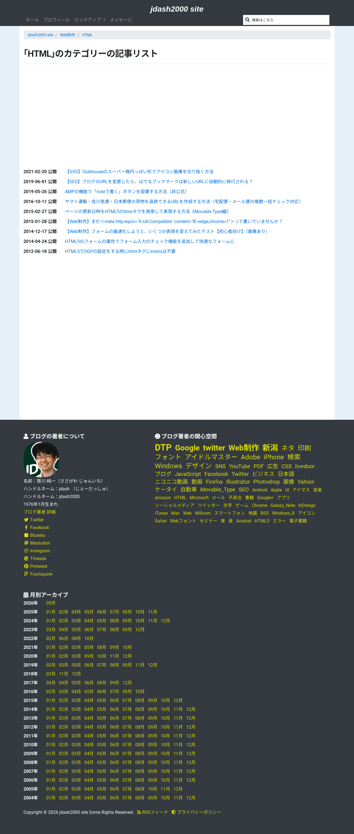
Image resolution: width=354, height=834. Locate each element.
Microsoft (199, 497)
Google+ (265, 497)
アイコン (306, 513)
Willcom (203, 513)
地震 (252, 513)
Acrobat (243, 521)
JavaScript (188, 474)
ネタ (288, 448)
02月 (63, 612)
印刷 (304, 448)
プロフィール (56, 19)
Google (187, 447)
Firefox (214, 481)
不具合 (235, 497)
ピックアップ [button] (88, 19)
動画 (196, 481)
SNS (220, 466)
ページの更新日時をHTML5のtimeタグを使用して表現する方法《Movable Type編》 (148, 211)
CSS (287, 466)
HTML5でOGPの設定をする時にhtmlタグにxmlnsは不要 (120, 251)
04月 (76, 612)
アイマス (301, 490)
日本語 (286, 474)
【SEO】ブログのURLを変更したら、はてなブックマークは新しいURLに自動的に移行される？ (159, 181)
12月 (165, 620)
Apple (276, 490)
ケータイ (166, 489)
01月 (51, 612)
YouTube (239, 466)
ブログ (163, 474)
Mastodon (37, 543)
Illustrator (238, 481)
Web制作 (67, 35)
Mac (175, 513)
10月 (140, 612)
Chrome (259, 505)
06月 (101, 612)
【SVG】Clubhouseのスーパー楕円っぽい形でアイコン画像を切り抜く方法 (139, 171)
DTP (163, 447)
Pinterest (35, 566)
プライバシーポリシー (196, 812)
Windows (168, 466)
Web (187, 513)
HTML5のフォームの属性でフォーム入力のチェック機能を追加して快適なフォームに (150, 241)
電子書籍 (298, 521)
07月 (114, 612)
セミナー (208, 521)
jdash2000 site (176, 9)
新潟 (270, 447)
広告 (272, 466)
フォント (168, 457)
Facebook (36, 527)
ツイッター (209, 505)
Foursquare (38, 574)
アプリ (283, 497)
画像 (288, 481)
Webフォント (183, 521)
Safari (161, 521)
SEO (244, 489)
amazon (163, 497)
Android (259, 490)
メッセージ (121, 19)
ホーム (32, 19)
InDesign (307, 505)
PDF (259, 466)
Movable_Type (217, 489)
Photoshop (266, 481)
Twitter (34, 519)
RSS (265, 513)
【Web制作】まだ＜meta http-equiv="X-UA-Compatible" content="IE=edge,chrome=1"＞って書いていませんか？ (174, 221)
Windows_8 (283, 513)
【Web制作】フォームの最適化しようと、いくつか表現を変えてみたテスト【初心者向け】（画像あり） (167, 231)
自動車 (188, 489)
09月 (127, 612)
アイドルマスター (211, 457)
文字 (227, 505)
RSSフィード (152, 812)
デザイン (198, 466)
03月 (76, 620)
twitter (214, 447)
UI (287, 490)
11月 (152, 612)
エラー (279, 521)
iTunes (161, 513)
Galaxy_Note (282, 505)
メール (218, 497)
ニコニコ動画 (171, 481)
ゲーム (242, 505)
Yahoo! (306, 481)
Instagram (37, 550)
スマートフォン (229, 513)
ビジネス (263, 474)
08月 (114, 620)
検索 (294, 457)
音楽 (317, 490)
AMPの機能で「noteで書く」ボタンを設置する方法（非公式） (127, 191)
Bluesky (34, 535)
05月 (51, 603)
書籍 (249, 497)
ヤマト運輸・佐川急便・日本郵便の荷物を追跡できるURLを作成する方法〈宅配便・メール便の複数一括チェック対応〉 (184, 201)
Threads (35, 558)
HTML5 (262, 521)
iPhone (274, 457)
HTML (87, 35)
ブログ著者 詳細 (40, 512)
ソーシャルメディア (174, 505)
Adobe (250, 457)
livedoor (305, 466)
